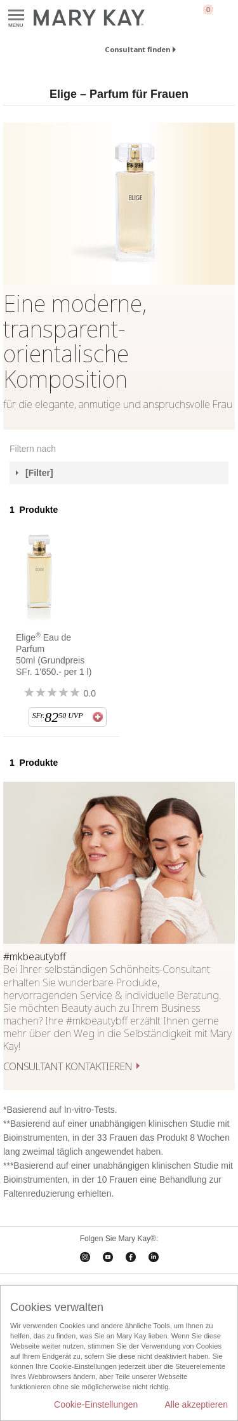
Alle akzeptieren (196, 1404)
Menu (16, 16)
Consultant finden (137, 49)
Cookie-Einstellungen (96, 1404)
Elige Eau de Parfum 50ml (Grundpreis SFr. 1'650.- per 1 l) (53, 654)
